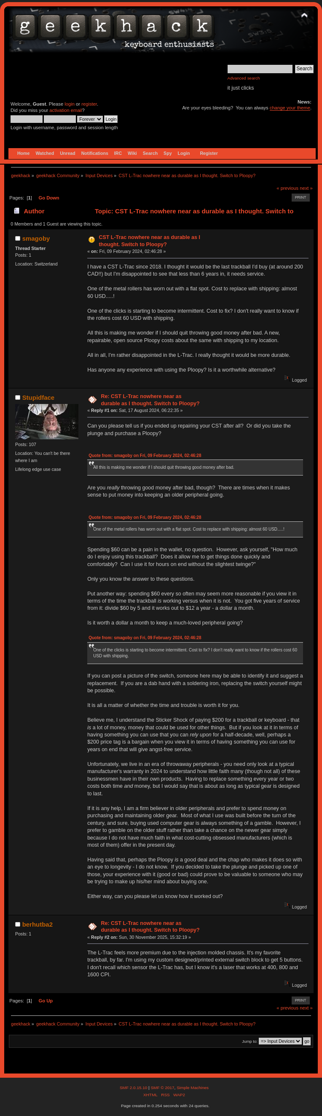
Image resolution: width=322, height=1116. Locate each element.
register (89, 103)
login (69, 103)
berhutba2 (37, 924)
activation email (65, 110)
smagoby (36, 238)
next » (306, 188)
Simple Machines (193, 1087)
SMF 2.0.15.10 (134, 1087)
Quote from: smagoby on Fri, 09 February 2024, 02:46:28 (145, 455)
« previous (287, 188)
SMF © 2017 (162, 1087)
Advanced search (244, 78)
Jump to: (250, 1041)
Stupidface (38, 397)
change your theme (290, 107)
